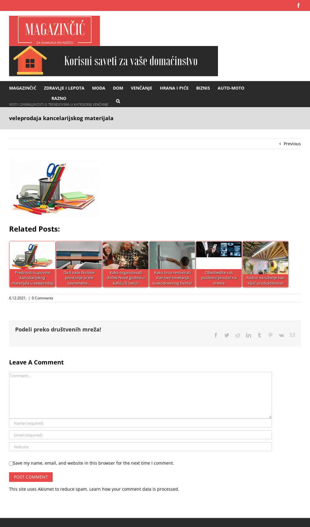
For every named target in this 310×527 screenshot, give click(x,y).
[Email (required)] (140, 434)
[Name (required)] (140, 423)
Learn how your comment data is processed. (134, 489)
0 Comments (42, 298)
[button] (118, 100)
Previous (292, 144)
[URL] (140, 446)
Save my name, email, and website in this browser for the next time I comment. (93, 463)
